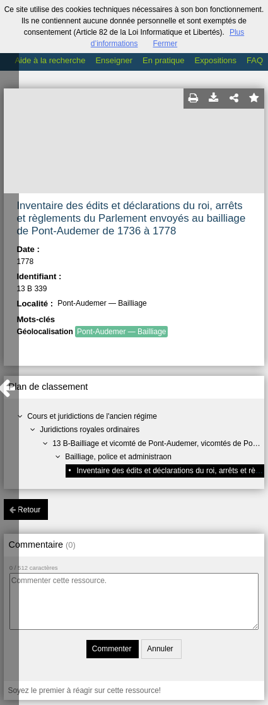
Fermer (165, 43)
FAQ (255, 60)
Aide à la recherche (50, 60)
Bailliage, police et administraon (118, 456)
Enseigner (113, 60)
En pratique (164, 60)
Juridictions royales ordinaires (89, 429)
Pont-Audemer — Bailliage (121, 331)
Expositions (215, 60)
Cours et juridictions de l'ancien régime (92, 416)
